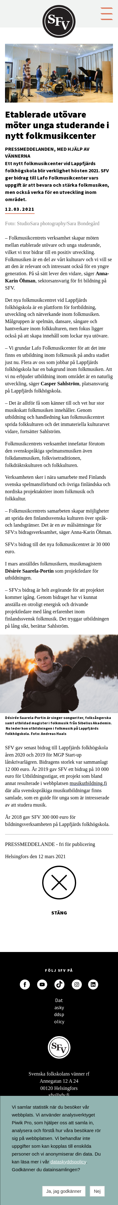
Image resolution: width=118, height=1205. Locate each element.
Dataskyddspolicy (59, 1002)
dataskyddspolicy (68, 1161)
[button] (106, 13)
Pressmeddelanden (29, 149)
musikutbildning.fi (88, 783)
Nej (97, 1191)
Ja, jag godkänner (63, 1191)
